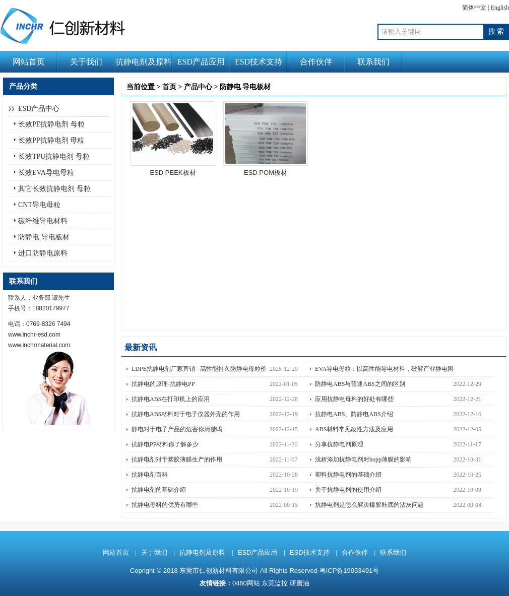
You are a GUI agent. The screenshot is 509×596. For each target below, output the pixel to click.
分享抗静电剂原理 (339, 444)
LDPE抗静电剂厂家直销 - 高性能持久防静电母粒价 (199, 368)
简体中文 (474, 7)
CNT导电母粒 (39, 205)
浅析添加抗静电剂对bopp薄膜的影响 (363, 459)
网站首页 (29, 61)
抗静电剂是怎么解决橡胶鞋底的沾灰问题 (369, 504)
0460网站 (246, 583)
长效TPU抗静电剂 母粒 (54, 156)
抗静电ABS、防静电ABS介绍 (354, 414)
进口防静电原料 (43, 253)
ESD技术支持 (258, 61)
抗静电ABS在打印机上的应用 (171, 399)
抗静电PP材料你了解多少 (165, 444)
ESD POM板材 (265, 172)
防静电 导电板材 (44, 237)
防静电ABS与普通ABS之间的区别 (360, 383)
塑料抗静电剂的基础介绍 (348, 474)
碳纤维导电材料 (43, 221)
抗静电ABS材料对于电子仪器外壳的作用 (186, 414)
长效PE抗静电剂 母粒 (51, 124)
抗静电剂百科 (150, 474)
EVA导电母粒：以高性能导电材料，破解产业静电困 (384, 368)
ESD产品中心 (38, 108)
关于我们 (86, 61)
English (499, 7)
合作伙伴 (316, 61)
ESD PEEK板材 (173, 172)
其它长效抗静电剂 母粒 (54, 188)
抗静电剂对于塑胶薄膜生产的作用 (177, 459)
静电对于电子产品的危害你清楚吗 (177, 429)
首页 (169, 87)
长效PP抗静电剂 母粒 (51, 140)
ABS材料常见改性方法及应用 (354, 429)
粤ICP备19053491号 (349, 570)
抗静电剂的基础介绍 (159, 489)
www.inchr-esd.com (34, 334)
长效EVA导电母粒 (46, 172)
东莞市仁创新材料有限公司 (218, 570)
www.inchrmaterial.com (39, 345)
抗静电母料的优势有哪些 (165, 504)
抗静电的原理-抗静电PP (163, 383)
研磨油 (299, 583)
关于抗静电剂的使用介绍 (348, 489)
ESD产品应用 (201, 61)
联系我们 (373, 61)
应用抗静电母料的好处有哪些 (354, 399)
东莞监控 (275, 583)
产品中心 (198, 87)
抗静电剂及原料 (143, 61)
